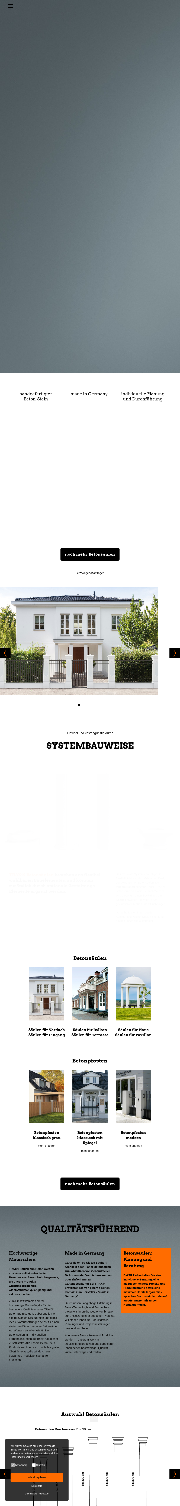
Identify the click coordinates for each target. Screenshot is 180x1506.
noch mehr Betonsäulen (90, 556)
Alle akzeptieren (37, 1477)
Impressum (43, 1494)
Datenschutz (31, 1494)
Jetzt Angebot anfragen (90, 575)
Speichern (36, 1485)
